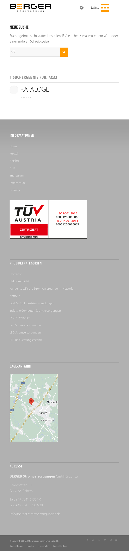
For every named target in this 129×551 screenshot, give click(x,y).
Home (13, 146)
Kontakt (14, 153)
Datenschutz (17, 183)
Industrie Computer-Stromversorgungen (35, 310)
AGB (12, 168)
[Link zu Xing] (93, 540)
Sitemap (15, 190)
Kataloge (34, 89)
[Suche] (39, 52)
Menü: (95, 7)
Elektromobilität (19, 281)
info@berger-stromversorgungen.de (35, 514)
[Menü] (104, 7)
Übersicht (16, 274)
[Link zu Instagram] (111, 540)
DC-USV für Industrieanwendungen (32, 303)
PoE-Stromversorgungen (25, 325)
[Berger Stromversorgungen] (53, 7)
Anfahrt (14, 161)
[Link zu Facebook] (87, 540)
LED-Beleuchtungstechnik (26, 340)
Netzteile (15, 296)
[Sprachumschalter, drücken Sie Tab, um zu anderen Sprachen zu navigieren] (81, 7)
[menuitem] (104, 7)
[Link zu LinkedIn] (99, 540)
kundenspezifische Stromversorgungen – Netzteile (41, 288)
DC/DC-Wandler (20, 318)
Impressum (17, 175)
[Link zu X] (105, 540)
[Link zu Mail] (116, 540)
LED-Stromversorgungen (25, 332)
